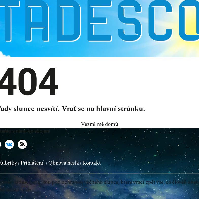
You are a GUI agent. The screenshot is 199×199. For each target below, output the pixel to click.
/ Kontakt (90, 163)
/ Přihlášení (30, 163)
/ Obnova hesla (62, 163)
